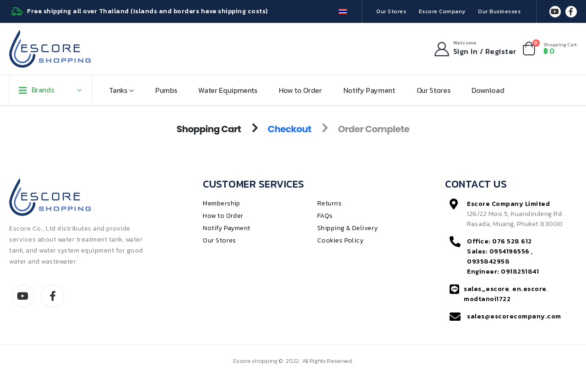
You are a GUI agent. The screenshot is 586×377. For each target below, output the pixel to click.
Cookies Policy (340, 240)
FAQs (325, 216)
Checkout (289, 129)
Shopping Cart (209, 129)
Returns (329, 203)
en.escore (529, 289)
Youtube (22, 296)
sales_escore (486, 289)
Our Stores (391, 11)
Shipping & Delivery (348, 228)
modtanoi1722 (487, 299)
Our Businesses (499, 11)
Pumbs (166, 90)
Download (488, 90)
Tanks (118, 90)
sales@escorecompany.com (514, 316)
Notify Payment (369, 90)
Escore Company (442, 11)
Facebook (52, 296)
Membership (221, 203)
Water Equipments (227, 90)
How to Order (300, 90)
